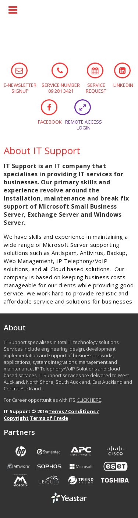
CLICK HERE (89, 400)
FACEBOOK (49, 107)
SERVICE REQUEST (95, 70)
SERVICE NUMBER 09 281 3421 (59, 70)
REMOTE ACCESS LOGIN (82, 107)
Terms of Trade (49, 418)
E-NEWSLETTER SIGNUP (19, 70)
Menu (13, 10)
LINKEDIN (122, 70)
